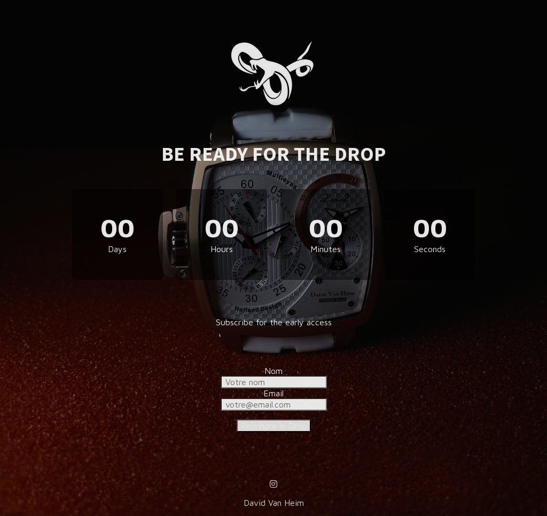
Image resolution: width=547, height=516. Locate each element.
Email (273, 393)
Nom (273, 371)
